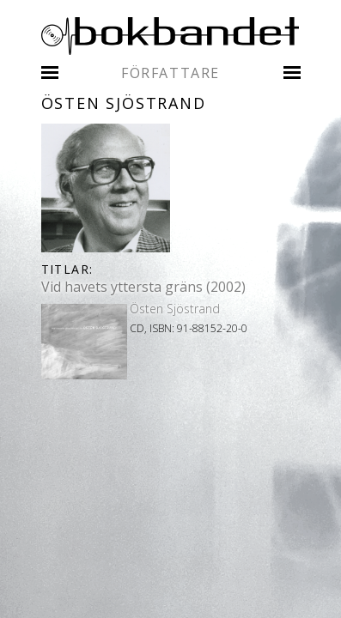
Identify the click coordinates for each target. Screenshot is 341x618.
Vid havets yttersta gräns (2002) (143, 286)
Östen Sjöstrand (175, 308)
